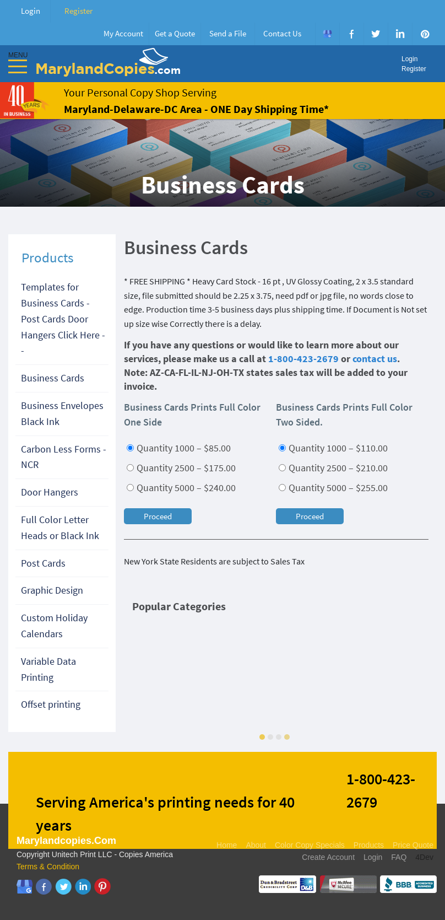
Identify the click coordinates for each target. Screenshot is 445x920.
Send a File (227, 33)
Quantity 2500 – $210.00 (333, 467)
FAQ (398, 857)
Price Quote (413, 845)
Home (226, 845)
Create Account (328, 857)
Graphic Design (52, 590)
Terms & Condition (48, 866)
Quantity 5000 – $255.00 (333, 487)
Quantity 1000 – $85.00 (179, 448)
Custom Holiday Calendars (54, 625)
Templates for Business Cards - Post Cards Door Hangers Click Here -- (63, 319)
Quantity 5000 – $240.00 (181, 487)
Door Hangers (49, 492)
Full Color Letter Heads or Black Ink (60, 527)
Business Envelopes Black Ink (62, 413)
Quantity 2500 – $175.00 (181, 467)
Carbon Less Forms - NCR (63, 457)
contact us (374, 358)
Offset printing (50, 704)
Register (78, 11)
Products (369, 845)
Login (30, 11)
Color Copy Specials (310, 845)
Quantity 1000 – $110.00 (333, 448)
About (256, 845)
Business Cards (52, 378)
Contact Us (282, 33)
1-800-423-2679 (303, 358)
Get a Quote (175, 33)
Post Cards (43, 563)
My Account (123, 33)
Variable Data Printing (48, 669)
